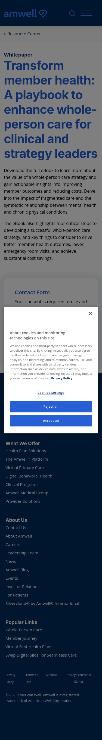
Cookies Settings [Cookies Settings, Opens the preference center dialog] (51, 393)
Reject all (51, 406)
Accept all (51, 421)
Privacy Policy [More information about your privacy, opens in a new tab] (61, 378)
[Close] (91, 313)
